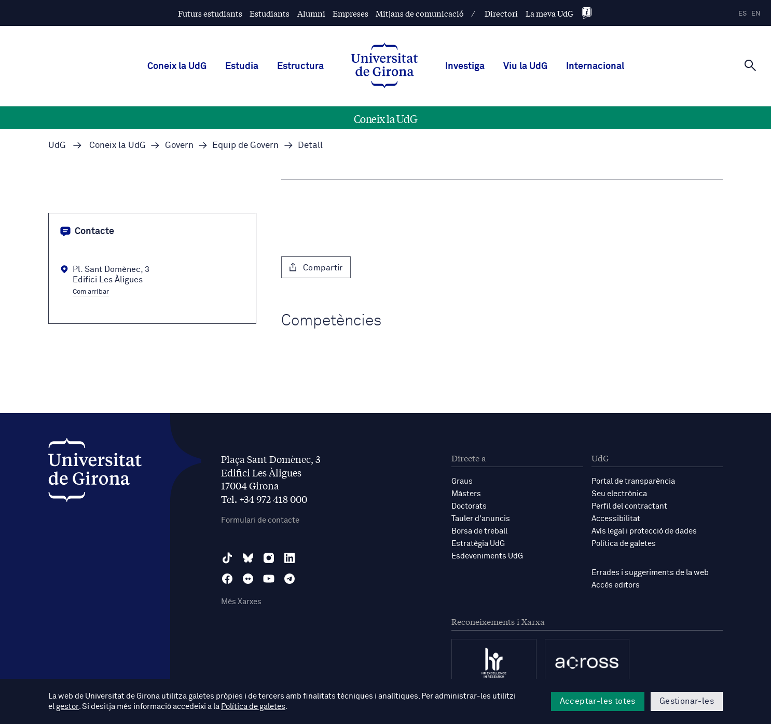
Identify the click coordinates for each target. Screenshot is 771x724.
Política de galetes (623, 544)
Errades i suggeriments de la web (650, 573)
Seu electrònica (619, 494)
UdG (57, 145)
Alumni (311, 13)
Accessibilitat (615, 519)
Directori (501, 13)
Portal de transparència (633, 481)
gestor (67, 707)
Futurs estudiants (210, 13)
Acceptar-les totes (598, 701)
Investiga (465, 66)
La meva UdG (549, 13)
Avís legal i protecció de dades (644, 531)
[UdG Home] (384, 66)
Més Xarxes (241, 602)
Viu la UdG (525, 66)
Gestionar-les (686, 701)
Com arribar (91, 292)
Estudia (241, 66)
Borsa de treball (479, 531)
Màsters (466, 494)
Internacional (595, 66)
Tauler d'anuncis (480, 519)
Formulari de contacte (260, 520)
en (756, 13)
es (742, 13)
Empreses (350, 13)
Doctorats (469, 506)
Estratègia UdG (478, 544)
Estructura (300, 66)
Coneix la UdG (176, 66)
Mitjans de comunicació (420, 13)
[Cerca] (750, 65)
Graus (462, 481)
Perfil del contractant (629, 506)
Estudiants (270, 13)
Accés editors (615, 585)
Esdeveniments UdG (487, 556)
